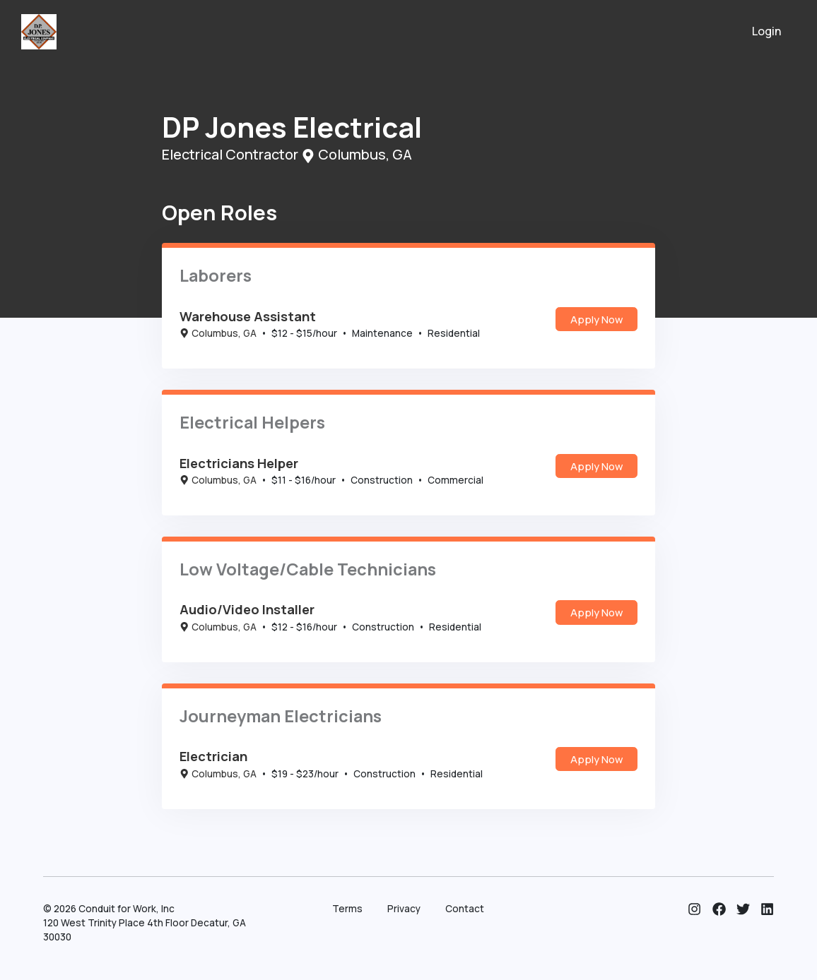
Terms (347, 908)
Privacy (404, 908)
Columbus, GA (218, 333)
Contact (464, 908)
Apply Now (596, 319)
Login (767, 31)
